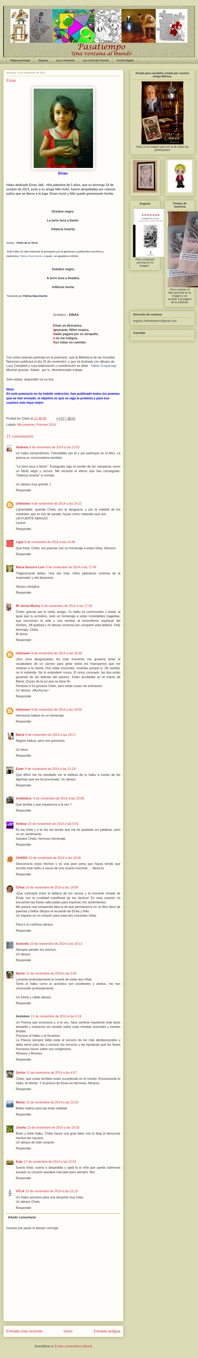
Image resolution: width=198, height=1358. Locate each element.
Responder (23, 490)
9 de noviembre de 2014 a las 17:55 (67, 606)
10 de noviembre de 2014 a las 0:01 (53, 823)
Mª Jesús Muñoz (28, 606)
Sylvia (20, 1072)
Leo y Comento (65, 60)
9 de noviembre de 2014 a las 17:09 (71, 567)
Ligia (19, 542)
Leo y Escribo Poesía (96, 60)
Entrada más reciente (24, 1331)
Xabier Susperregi (103, 365)
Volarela (22, 447)
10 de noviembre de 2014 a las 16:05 (55, 858)
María (20, 734)
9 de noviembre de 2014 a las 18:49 (56, 653)
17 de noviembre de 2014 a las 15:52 (50, 1161)
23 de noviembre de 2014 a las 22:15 (52, 1191)
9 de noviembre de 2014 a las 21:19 (50, 769)
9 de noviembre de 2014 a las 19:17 (50, 734)
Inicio (68, 1331)
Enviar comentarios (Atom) (73, 1346)
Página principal (20, 60)
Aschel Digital (125, 60)
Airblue (21, 823)
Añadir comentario (22, 1217)
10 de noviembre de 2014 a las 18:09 (52, 887)
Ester (20, 769)
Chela (20, 887)
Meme (20, 1102)
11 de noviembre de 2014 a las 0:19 (56, 1016)
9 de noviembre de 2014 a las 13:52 (54, 447)
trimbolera (24, 798)
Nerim (20, 973)
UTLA (20, 1191)
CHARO (22, 858)
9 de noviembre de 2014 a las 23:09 (58, 798)
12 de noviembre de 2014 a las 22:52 (52, 1102)
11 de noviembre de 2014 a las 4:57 (51, 1072)
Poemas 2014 (46, 424)
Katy (19, 1161)
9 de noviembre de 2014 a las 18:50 (56, 709)
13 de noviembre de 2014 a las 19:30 (53, 1127)
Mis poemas (25, 424)
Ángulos (43, 60)
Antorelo (22, 943)
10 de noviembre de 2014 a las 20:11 (56, 943)
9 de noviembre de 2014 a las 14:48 (49, 542)
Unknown (23, 503)
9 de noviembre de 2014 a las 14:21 (56, 503)
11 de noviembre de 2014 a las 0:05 (51, 973)
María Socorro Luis (30, 567)
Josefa (21, 1127)
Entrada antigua (107, 1331)
